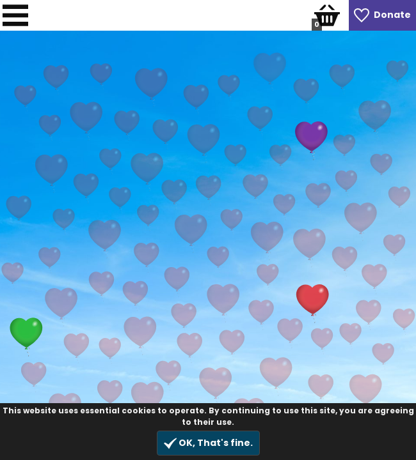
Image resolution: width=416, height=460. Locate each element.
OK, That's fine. (208, 443)
